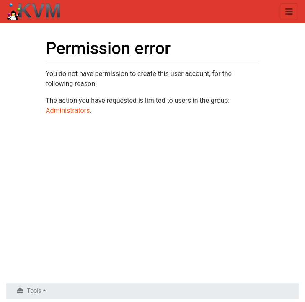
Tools (34, 290)
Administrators (68, 111)
